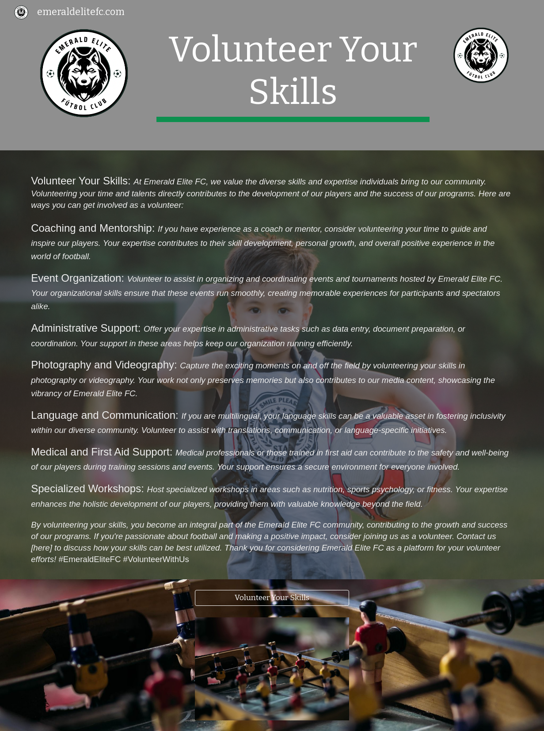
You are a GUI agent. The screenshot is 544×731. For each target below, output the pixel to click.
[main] (293, 75)
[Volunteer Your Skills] (272, 598)
